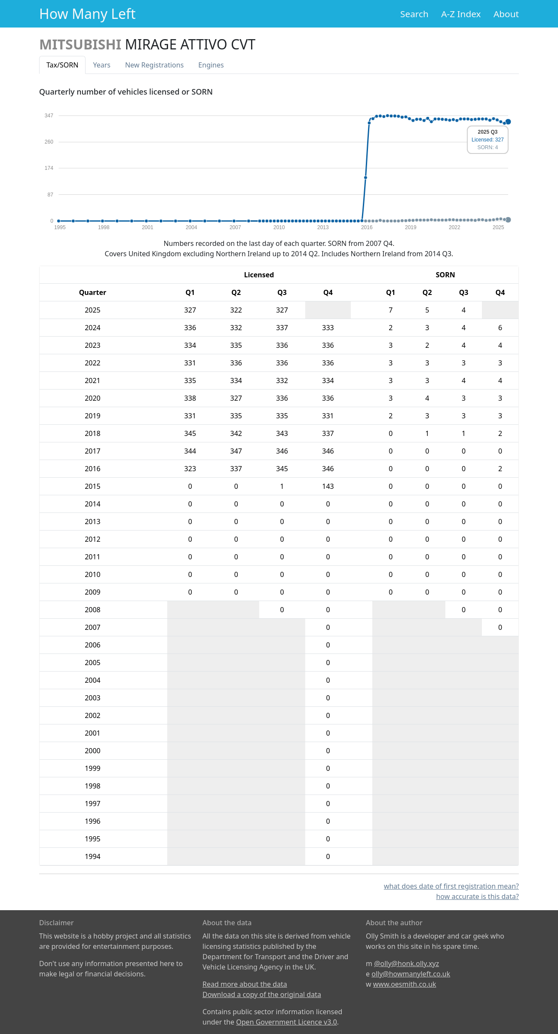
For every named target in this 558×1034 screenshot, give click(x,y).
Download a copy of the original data (261, 994)
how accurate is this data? (477, 896)
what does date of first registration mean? (451, 886)
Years (101, 65)
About (506, 14)
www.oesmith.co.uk (404, 984)
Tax (62, 65)
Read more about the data (244, 984)
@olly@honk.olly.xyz (406, 963)
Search (414, 14)
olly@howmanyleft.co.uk (410, 974)
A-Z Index (461, 14)
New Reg (154, 65)
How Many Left (87, 13)
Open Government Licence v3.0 (286, 1022)
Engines (211, 65)
